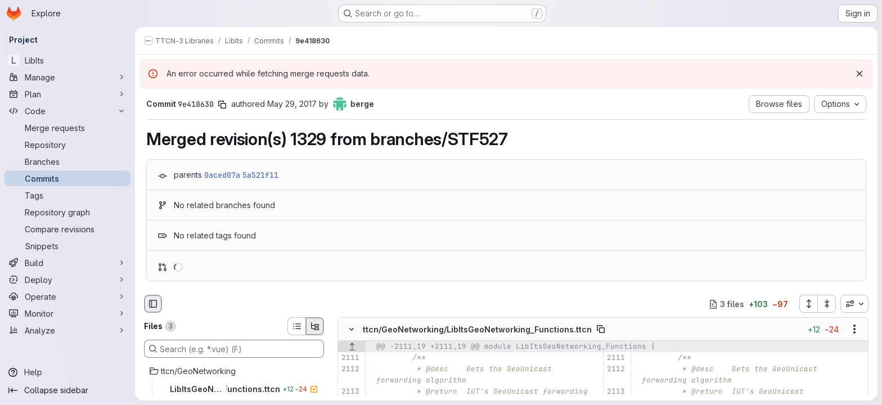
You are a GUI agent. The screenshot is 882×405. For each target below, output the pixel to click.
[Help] (67, 372)
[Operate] (67, 296)
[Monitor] (67, 313)
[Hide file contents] (351, 329)
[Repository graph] (67, 212)
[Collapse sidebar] (67, 390)
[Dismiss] (859, 73)
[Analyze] (67, 330)
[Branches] (67, 161)
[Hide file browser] (153, 304)
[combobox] (854, 304)
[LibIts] (67, 60)
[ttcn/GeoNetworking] (234, 371)
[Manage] (67, 77)
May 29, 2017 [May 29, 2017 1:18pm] (292, 104)
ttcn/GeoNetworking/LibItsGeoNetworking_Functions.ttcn (477, 329)
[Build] (67, 263)
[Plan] (67, 94)
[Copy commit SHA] (222, 104)
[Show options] (854, 329)
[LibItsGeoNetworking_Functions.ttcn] (234, 389)
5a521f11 (260, 175)
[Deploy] (67, 279)
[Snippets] (67, 246)
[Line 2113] (350, 392)
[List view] (296, 326)
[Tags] (67, 195)
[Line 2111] (350, 358)
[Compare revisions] (67, 229)
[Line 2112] (350, 369)
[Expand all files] (808, 304)
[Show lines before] (352, 347)
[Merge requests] (67, 128)
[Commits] (67, 178)
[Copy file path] (601, 329)
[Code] (67, 111)
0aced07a (222, 175)
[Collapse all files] (827, 304)
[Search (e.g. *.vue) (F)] (234, 349)
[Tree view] (315, 326)
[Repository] (67, 144)
